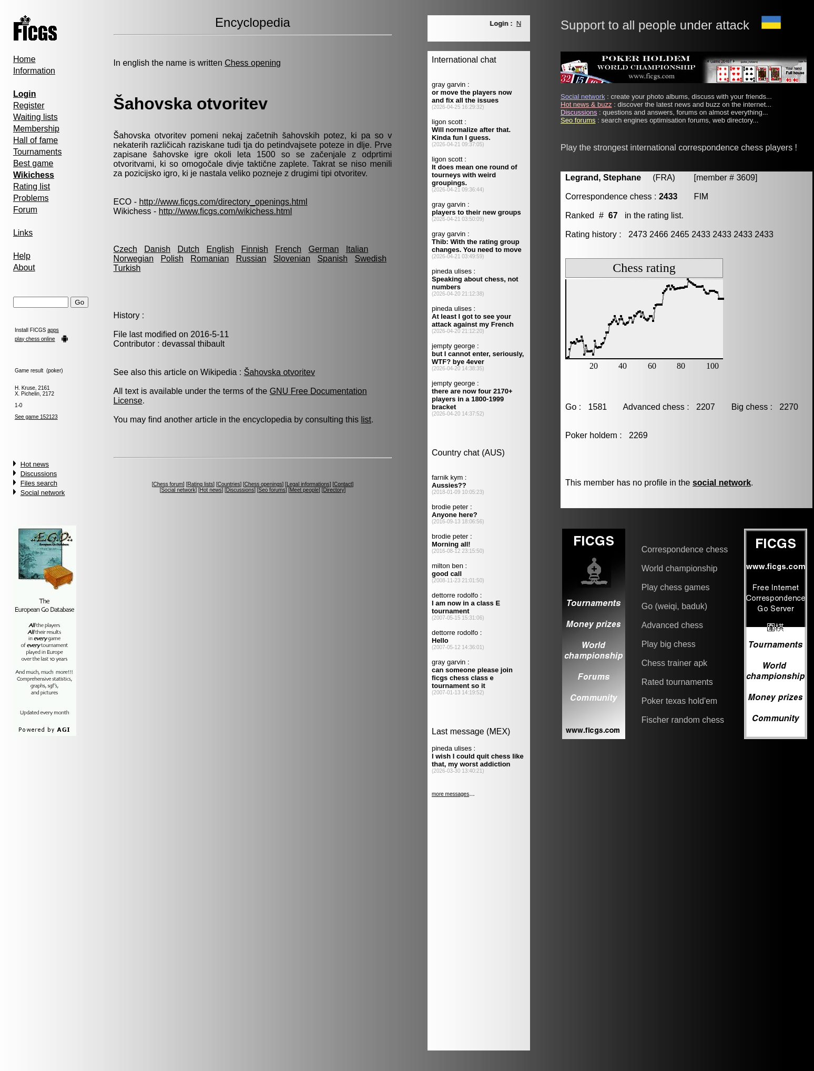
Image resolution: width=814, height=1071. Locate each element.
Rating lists (200, 484)
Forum (25, 209)
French (288, 249)
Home (24, 59)
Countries (229, 484)
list (366, 419)
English (220, 249)
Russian (251, 258)
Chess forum (168, 484)
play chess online (35, 339)
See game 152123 (36, 417)
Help (21, 255)
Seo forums (272, 490)
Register (29, 105)
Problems (31, 198)
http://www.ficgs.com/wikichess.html (225, 211)
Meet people (304, 490)
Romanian (209, 258)
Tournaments (37, 151)
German (323, 249)
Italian (357, 249)
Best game (33, 163)
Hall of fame (35, 140)
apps (53, 330)
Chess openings (263, 484)
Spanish (332, 258)
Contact (343, 484)
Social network (43, 493)
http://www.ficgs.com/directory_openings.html (223, 201)
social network (722, 482)
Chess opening (253, 62)
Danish (157, 249)
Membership (36, 128)
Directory (333, 490)
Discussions (39, 474)
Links (23, 232)
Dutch (188, 249)
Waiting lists (35, 117)
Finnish (254, 249)
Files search (39, 483)
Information (34, 70)
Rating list (31, 186)
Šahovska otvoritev (279, 372)
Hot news (35, 464)
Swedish (370, 258)
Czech (125, 249)
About (24, 267)
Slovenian (291, 258)
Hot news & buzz (586, 104)
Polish (172, 258)
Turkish (127, 268)
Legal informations (308, 484)
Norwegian (134, 258)
